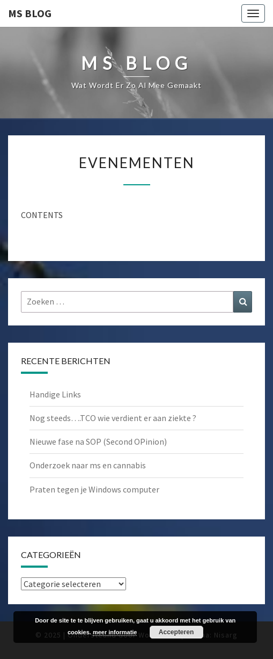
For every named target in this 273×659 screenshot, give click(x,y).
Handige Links (55, 394)
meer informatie (115, 632)
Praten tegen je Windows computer (94, 489)
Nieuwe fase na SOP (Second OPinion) (98, 441)
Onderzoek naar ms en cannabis (87, 465)
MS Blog (29, 13)
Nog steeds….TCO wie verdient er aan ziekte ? (112, 417)
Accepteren (176, 632)
